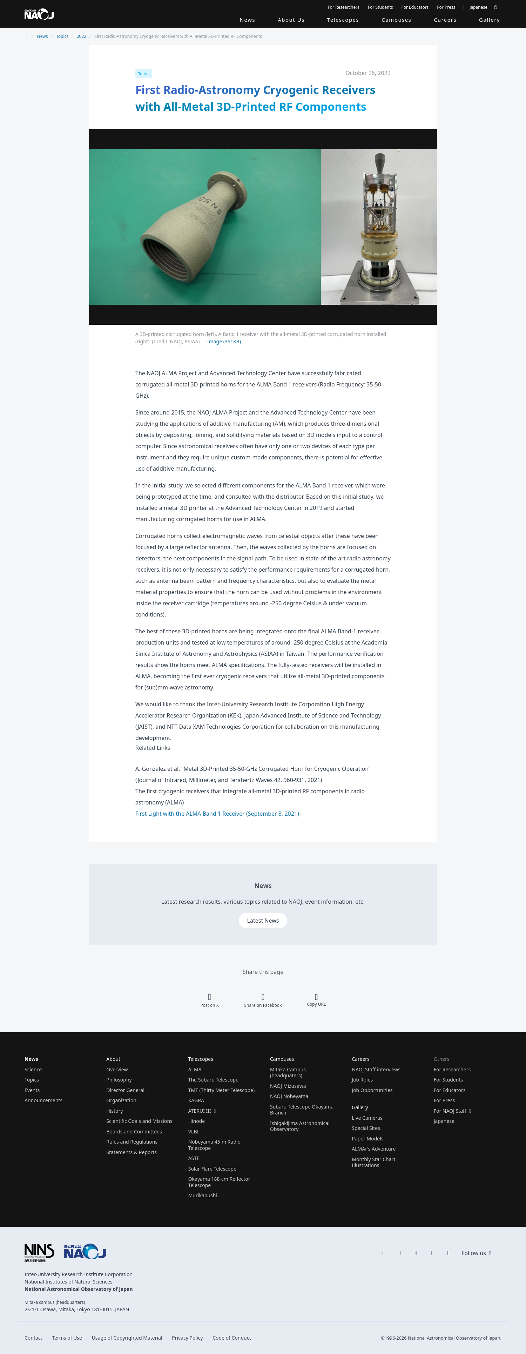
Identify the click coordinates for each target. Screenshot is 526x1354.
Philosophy (119, 1079)
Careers (445, 19)
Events (32, 1090)
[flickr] (432, 1252)
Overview (117, 1069)
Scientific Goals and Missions (139, 1121)
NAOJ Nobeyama (289, 1096)
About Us (291, 19)
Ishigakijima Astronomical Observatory (300, 1126)
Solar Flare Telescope (212, 1168)
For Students (380, 7)
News (248, 19)
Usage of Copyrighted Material (127, 1337)
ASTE (194, 1158)
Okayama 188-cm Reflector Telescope (219, 1182)
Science (33, 1069)
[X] (383, 1252)
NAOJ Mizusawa (288, 1086)
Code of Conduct (232, 1337)
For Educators (415, 7)
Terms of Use (67, 1337)
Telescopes (343, 19)
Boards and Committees (134, 1131)
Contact (33, 1337)
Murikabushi (202, 1195)
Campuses (396, 19)
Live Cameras (367, 1117)
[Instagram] (416, 1252)
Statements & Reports (131, 1152)
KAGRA (196, 1100)
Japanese (478, 7)
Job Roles (362, 1079)
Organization (121, 1100)
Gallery (489, 19)
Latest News (263, 920)
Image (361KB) (221, 341)
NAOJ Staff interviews (376, 1069)
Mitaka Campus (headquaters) (288, 1072)
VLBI (193, 1131)
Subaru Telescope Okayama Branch (301, 1109)
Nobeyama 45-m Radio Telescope (214, 1144)
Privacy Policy (187, 1337)
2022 (81, 36)
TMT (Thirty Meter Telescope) (221, 1090)
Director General (125, 1090)
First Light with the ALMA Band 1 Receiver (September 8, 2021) (217, 813)
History (114, 1110)
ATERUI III (202, 1110)
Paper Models (367, 1138)
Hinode (196, 1121)
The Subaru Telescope (213, 1079)
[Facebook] (448, 1252)
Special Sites (366, 1128)
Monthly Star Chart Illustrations (373, 1162)
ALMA (195, 1069)
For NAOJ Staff (453, 1110)
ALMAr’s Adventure (374, 1148)
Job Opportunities (372, 1090)
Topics (62, 36)
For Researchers (343, 7)
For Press (446, 7)
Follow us (477, 1253)
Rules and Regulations (131, 1141)
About (113, 1059)
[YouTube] (400, 1252)
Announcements (43, 1100)
